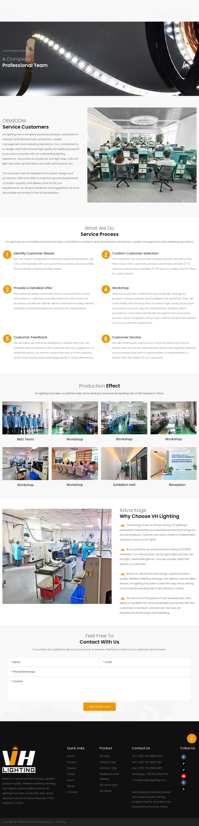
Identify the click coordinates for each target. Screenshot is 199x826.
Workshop (120, 288)
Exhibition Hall (124, 485)
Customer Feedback (30, 337)
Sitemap (61, 821)
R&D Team (25, 439)
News (70, 780)
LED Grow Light (108, 785)
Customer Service (126, 337)
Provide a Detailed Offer (33, 288)
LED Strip (105, 756)
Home (71, 756)
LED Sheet (105, 791)
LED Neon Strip (108, 768)
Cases (71, 774)
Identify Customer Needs (34, 253)
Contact (72, 792)
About (71, 786)
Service (71, 768)
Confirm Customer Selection (135, 253)
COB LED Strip (108, 762)
